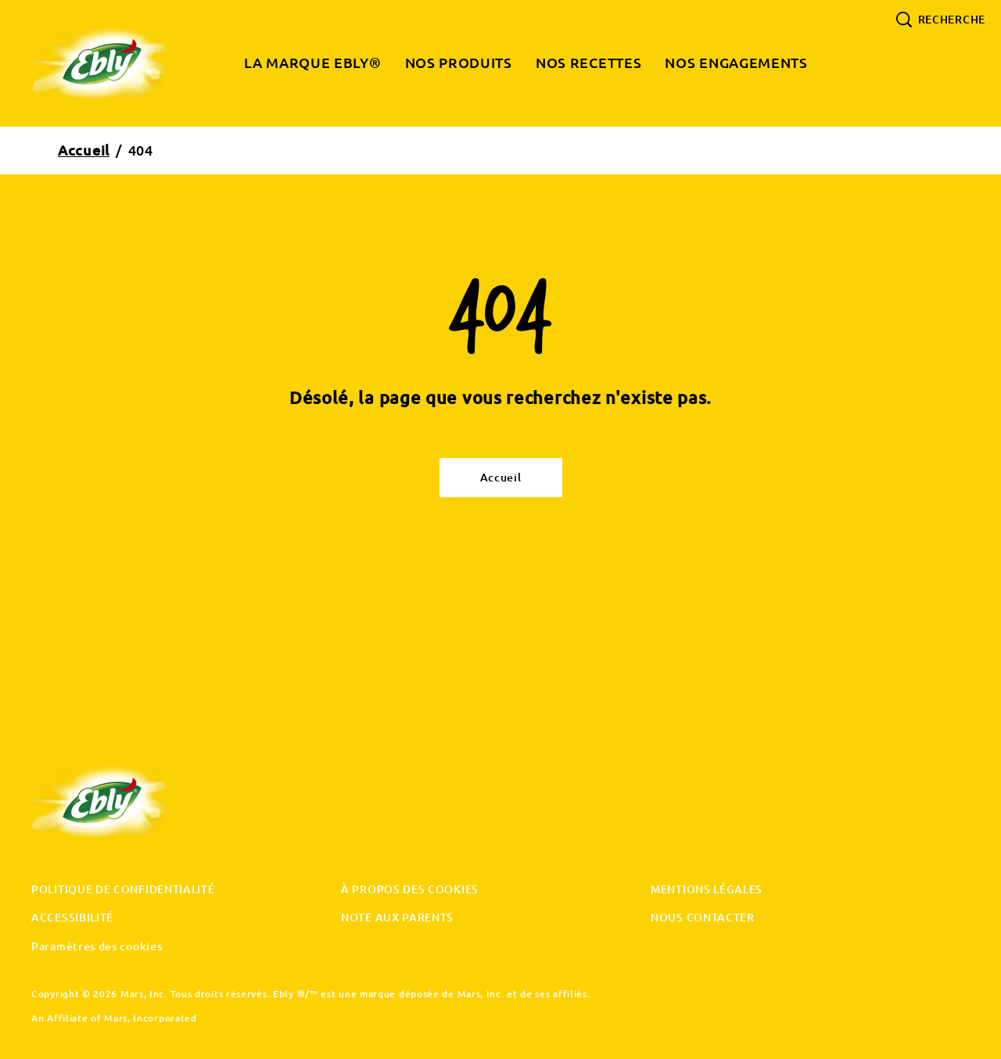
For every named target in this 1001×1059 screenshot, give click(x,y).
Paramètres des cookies (96, 947)
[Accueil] (501, 477)
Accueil (83, 150)
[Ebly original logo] (114, 802)
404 (140, 150)
